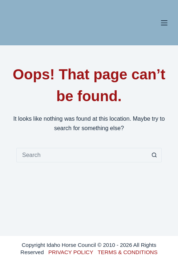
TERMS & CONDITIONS (128, 252)
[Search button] (154, 155)
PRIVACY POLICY (70, 252)
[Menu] (164, 23)
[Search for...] (81, 155)
